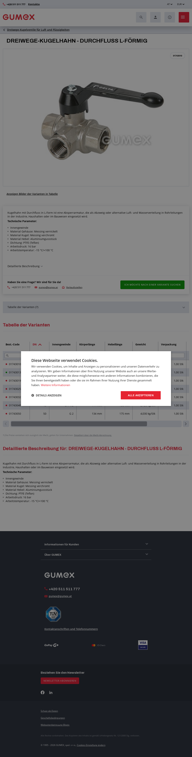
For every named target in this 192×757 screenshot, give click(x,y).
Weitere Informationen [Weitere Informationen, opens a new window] (55, 385)
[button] (46, 395)
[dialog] (96, 378)
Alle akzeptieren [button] (141, 395)
